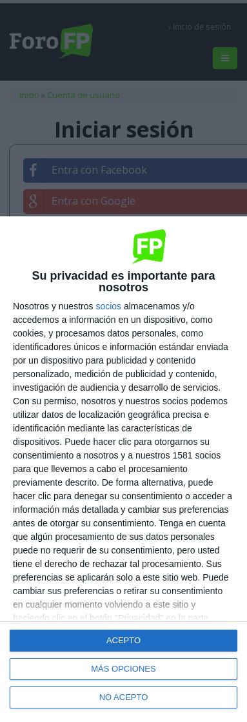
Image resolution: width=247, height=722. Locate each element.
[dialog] (123, 469)
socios (108, 306)
